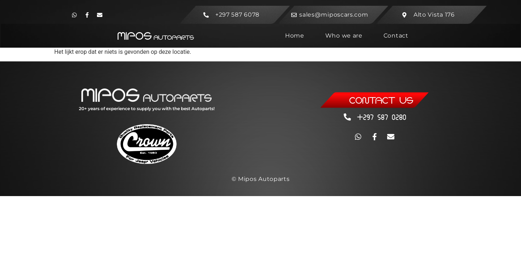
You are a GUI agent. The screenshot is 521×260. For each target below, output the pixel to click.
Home (294, 35)
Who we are (344, 35)
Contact (396, 35)
